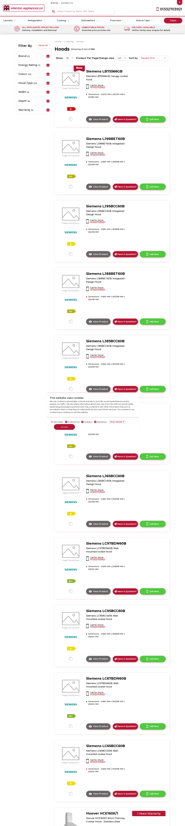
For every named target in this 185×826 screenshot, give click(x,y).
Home (58, 41)
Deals (173, 20)
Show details (116, 422)
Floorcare (117, 20)
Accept (64, 427)
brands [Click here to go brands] (54, 3)
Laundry (10, 20)
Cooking (63, 20)
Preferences (73, 422)
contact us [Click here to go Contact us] (67, 3)
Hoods (80, 41)
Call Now (152, 119)
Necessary (58, 422)
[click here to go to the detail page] (71, 81)
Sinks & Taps (144, 20)
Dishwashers (89, 20)
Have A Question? (125, 119)
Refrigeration (36, 20)
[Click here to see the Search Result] (53, 11)
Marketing (101, 422)
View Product (100, 120)
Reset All (43, 45)
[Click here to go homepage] (23, 5)
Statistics (88, 422)
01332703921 (97, 87)
